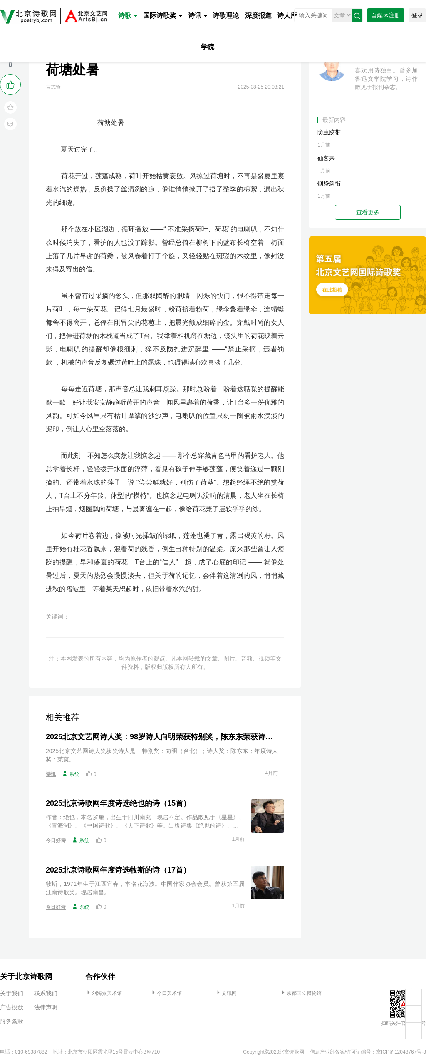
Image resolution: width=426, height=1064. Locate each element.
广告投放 (11, 1007)
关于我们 (11, 993)
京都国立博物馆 (301, 993)
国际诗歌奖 (162, 15)
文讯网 (226, 993)
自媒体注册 (385, 15)
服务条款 (11, 1021)
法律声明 (45, 1007)
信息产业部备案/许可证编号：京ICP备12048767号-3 (368, 1052)
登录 (417, 15)
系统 (70, 774)
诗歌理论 (226, 15)
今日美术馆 (166, 993)
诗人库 (287, 15)
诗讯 (197, 15)
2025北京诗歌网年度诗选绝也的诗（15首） (118, 803)
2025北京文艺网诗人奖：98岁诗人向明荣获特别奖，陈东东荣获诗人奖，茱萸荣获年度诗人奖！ (162, 737)
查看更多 (367, 212)
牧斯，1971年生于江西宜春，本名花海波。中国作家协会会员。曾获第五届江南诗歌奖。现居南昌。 (145, 887)
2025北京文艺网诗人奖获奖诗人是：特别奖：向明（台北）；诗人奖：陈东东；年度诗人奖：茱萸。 (162, 755)
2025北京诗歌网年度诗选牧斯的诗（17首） (118, 870)
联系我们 (45, 993)
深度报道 (258, 15)
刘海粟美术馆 (103, 993)
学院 (207, 46)
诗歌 (127, 15)
